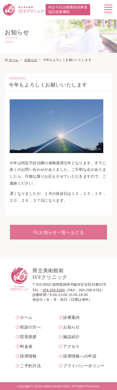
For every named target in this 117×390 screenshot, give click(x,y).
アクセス (71, 346)
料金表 (26, 346)
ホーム (13, 60)
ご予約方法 (30, 365)
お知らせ (30, 60)
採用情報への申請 (79, 356)
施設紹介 (71, 336)
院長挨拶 (28, 336)
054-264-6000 (53, 290)
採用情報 (28, 356)
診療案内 (71, 317)
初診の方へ (30, 327)
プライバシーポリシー (82, 365)
